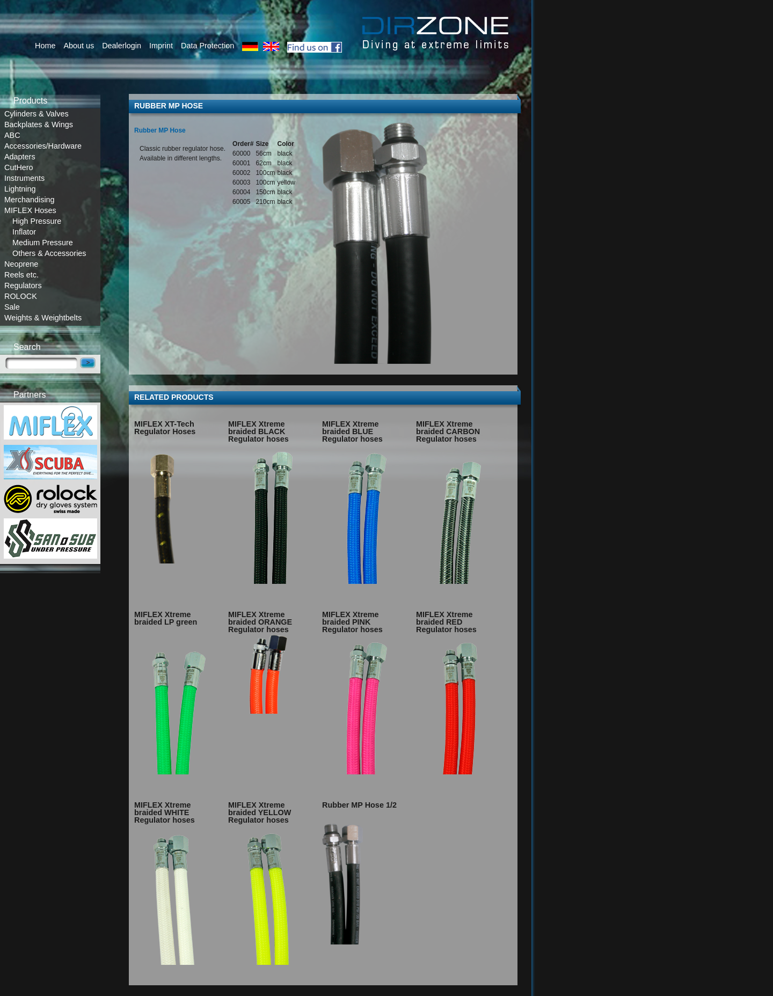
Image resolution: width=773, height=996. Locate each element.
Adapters (19, 156)
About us (78, 45)
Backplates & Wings (38, 124)
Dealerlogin (121, 45)
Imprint (161, 45)
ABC (12, 135)
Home (45, 45)
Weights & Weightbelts (43, 317)
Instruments (24, 178)
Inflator (24, 232)
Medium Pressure (42, 242)
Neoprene (21, 264)
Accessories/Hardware (43, 146)
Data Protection (207, 45)
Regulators (23, 285)
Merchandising (29, 199)
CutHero (18, 167)
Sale (12, 307)
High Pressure (36, 221)
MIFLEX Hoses (30, 210)
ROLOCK (20, 296)
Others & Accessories (49, 253)
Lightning (19, 189)
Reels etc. (21, 274)
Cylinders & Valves (36, 113)
